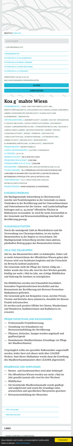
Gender (48, 130)
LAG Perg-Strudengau (38, 150)
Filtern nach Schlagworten (17, 58)
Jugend (44, 119)
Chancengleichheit (13, 133)
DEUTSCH (8, 33)
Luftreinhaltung (50, 136)
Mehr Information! (23, 443)
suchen (36, 85)
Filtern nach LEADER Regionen (18, 66)
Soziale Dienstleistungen (36, 123)
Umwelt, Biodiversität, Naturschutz (21, 113)
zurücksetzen (36, 90)
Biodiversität (40, 140)
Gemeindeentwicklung (23, 126)
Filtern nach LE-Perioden (16, 71)
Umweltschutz (11, 140)
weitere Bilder (13, 414)
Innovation (23, 116)
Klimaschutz (35, 143)
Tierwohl (36, 133)
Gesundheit (55, 123)
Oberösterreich (27, 146)
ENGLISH (17, 33)
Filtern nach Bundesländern (18, 62)
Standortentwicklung (46, 126)
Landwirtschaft (31, 119)
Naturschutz (26, 140)
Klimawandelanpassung (16, 143)
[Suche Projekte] (36, 41)
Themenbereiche (11, 53)
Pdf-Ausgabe (12, 409)
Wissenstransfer (34, 130)
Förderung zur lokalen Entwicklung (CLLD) (39, 166)
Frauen (56, 130)
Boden (27, 133)
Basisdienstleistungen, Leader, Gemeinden (48, 109)
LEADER (7, 126)
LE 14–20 (19, 153)
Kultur (52, 119)
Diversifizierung (33, 136)
